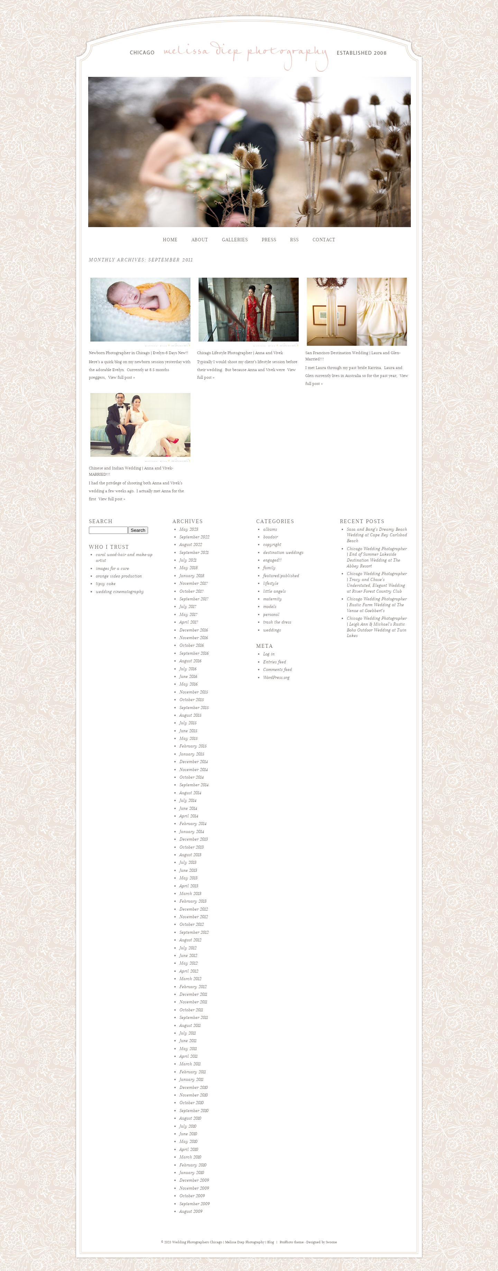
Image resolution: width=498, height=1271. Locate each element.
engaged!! (272, 560)
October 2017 (191, 591)
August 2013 (190, 854)
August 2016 (190, 660)
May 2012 (188, 963)
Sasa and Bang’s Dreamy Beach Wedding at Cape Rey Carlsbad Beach (377, 535)
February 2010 (192, 1164)
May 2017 (188, 614)
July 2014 (187, 800)
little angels (274, 591)
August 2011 (190, 1025)
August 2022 (190, 544)
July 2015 (187, 722)
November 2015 (193, 692)
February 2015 (192, 746)
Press (269, 239)
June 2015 (188, 730)
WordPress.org (276, 677)
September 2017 (194, 598)
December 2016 (193, 630)
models (269, 606)
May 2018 (188, 567)
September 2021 (194, 552)
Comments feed (277, 669)
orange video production (119, 576)
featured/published (281, 575)
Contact (324, 239)
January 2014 (191, 831)
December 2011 (193, 994)
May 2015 (188, 738)
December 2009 (194, 1180)
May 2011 (188, 1048)
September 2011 (193, 1017)
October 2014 (191, 777)
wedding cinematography (120, 591)
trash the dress (277, 622)
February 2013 (192, 901)
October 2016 (191, 645)
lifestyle (270, 583)
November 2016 (193, 637)
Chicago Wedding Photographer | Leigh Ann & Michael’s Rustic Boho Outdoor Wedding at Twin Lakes (377, 627)
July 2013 (187, 862)
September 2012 (194, 932)
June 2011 (187, 1040)
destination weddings (283, 552)
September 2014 (194, 784)
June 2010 (188, 1133)
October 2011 (191, 1009)
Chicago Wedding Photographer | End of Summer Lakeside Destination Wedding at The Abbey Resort (377, 557)
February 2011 (192, 1071)
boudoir (270, 536)
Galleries (235, 239)
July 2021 (187, 560)
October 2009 (192, 1195)
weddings (272, 630)
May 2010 (188, 1141)
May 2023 (188, 529)
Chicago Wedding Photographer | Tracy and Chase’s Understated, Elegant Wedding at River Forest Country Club (377, 582)
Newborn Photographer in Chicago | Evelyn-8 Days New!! (138, 352)
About (200, 239)
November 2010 (193, 1095)
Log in (269, 653)
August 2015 (190, 715)
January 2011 (191, 1079)
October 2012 (191, 924)
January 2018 (191, 575)
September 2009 (194, 1203)
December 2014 (193, 761)
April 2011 (188, 1056)
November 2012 (193, 916)
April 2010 (188, 1149)
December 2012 (193, 909)
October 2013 (191, 847)
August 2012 (190, 939)
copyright (272, 544)
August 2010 (190, 1118)
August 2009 (190, 1211)
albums (270, 529)
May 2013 (188, 877)
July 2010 (187, 1126)
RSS (294, 239)
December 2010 (193, 1087)
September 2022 (194, 536)
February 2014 (192, 823)
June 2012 (188, 955)
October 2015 (191, 699)
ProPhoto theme (292, 1242)
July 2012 (187, 947)
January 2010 (191, 1172)
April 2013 (188, 885)
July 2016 (187, 668)
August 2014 (190, 792)
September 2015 (194, 707)
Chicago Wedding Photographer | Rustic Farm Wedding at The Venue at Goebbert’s (377, 604)
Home (170, 239)
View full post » (121, 377)
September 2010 (194, 1110)
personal (271, 614)
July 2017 (187, 606)
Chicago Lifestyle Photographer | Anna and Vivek (240, 352)
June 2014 (188, 808)
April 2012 (188, 971)
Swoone (331, 1242)
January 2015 (191, 754)
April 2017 (188, 622)
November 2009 (194, 1188)
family (269, 567)
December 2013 (193, 839)
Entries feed (274, 661)
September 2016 (194, 653)
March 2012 (190, 978)
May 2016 (188, 684)
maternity (272, 598)
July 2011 (187, 1033)
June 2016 (188, 676)
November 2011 (193, 1001)
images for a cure (112, 568)
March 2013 (190, 893)
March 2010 (190, 1157)
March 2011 (190, 1063)
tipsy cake (106, 583)
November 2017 (193, 583)
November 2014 (193, 769)
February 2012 (192, 986)
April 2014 (188, 815)
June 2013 (188, 870)
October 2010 (191, 1102)
